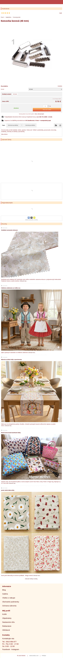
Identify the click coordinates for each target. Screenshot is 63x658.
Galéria (5, 594)
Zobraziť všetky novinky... (31, 579)
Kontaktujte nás (8, 638)
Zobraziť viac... (23, 281)
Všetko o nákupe (8, 598)
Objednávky (6, 618)
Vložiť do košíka (47, 109)
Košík (4, 614)
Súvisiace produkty (13, 125)
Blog (4, 590)
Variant (2, 89)
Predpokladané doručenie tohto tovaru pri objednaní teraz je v (28, 117)
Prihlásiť (44, 655)
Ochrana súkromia (9, 606)
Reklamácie (6, 626)
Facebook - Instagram (10, 649)
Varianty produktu (30, 125)
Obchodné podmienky (10, 602)
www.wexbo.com (33, 655)
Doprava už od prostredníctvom (27, 120)
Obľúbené (6, 630)
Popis (3, 125)
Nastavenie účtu (8, 622)
